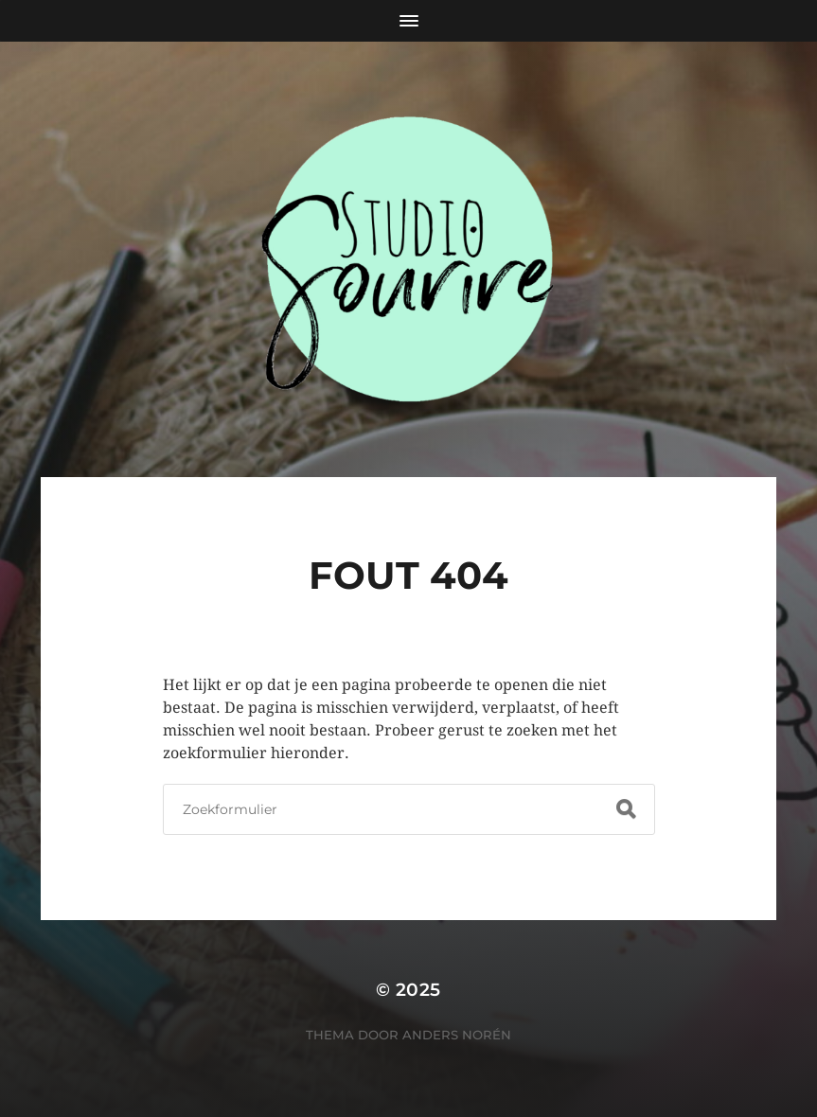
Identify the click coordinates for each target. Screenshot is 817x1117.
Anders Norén (456, 1034)
